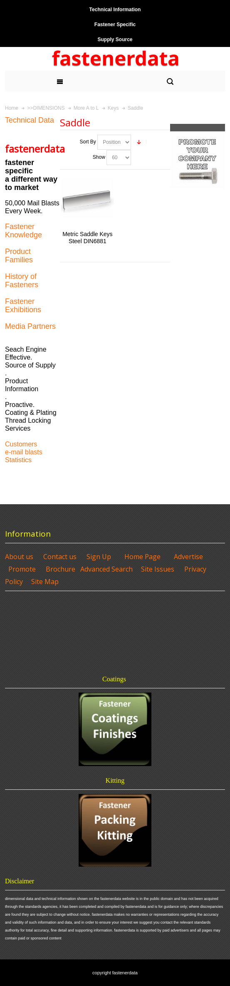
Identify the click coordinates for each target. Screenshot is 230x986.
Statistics (18, 459)
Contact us (60, 556)
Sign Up (99, 556)
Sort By (87, 142)
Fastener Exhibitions (23, 305)
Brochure (60, 569)
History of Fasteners (21, 280)
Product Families (19, 255)
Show (99, 157)
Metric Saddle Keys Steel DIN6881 (87, 237)
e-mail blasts (23, 452)
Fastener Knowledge (23, 230)
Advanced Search (106, 569)
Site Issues (157, 569)
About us (19, 556)
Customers (21, 444)
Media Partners (30, 326)
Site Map (45, 581)
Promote (22, 569)
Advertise (188, 556)
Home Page (142, 556)
